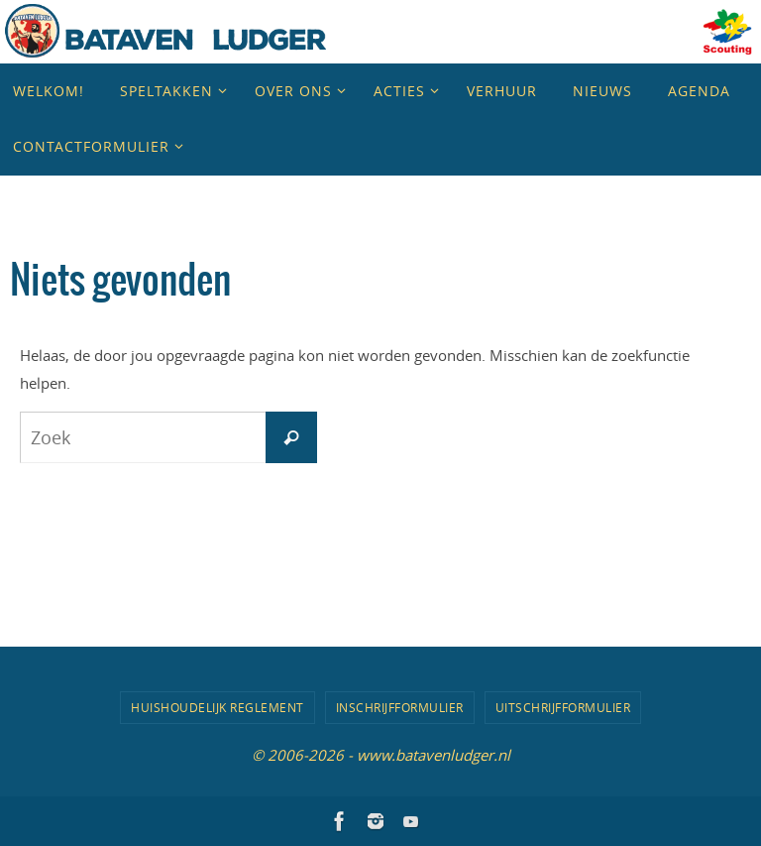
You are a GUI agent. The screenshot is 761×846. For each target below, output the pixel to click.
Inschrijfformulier (400, 707)
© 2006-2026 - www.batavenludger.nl (381, 755)
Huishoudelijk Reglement (217, 707)
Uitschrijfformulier (563, 707)
